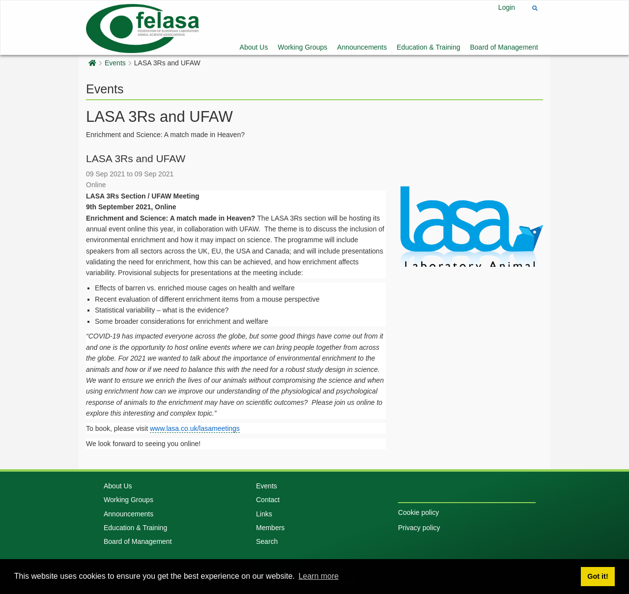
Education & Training (428, 47)
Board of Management (504, 47)
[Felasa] (142, 27)
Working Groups (302, 47)
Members (270, 528)
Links (264, 514)
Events (115, 63)
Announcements (362, 47)
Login (506, 7)
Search (267, 541)
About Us (254, 47)
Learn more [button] (318, 576)
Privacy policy (419, 528)
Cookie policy (418, 512)
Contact (268, 500)
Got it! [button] (597, 576)
